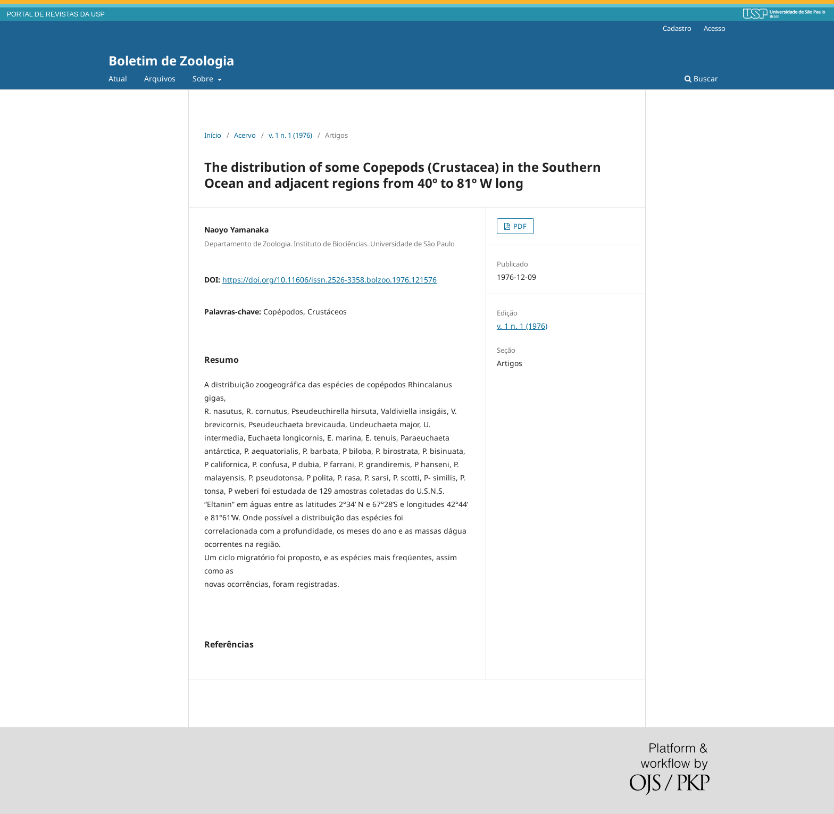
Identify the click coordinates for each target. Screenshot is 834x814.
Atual (118, 78)
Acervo (245, 135)
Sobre (204, 78)
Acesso (714, 28)
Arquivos (160, 78)
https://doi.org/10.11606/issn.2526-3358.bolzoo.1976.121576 (329, 280)
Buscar (701, 78)
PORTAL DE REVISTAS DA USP (56, 14)
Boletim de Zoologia (171, 60)
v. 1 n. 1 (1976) (290, 135)
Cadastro (677, 28)
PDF (519, 226)
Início (212, 135)
